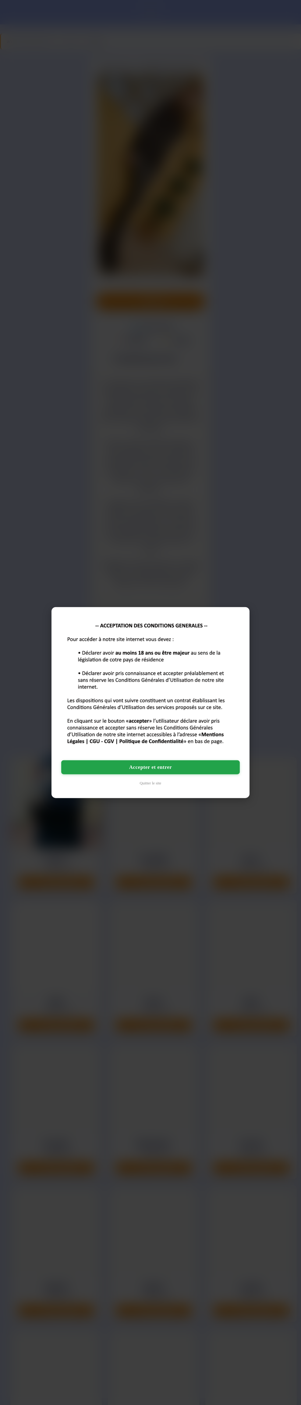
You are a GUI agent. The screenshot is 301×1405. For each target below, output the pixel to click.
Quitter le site (150, 783)
